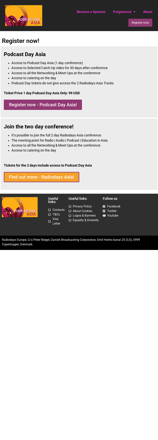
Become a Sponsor (91, 12)
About (147, 12)
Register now (140, 22)
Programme (124, 11)
